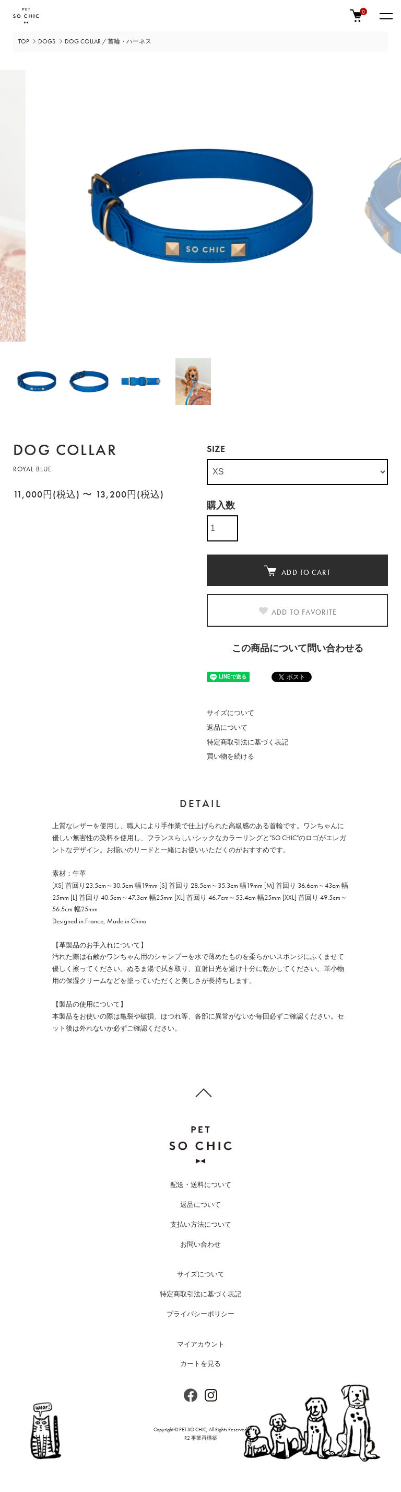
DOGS (46, 41)
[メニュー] (385, 15)
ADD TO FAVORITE (297, 611)
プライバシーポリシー (200, 1313)
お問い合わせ (200, 1244)
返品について (227, 727)
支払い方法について (200, 1224)
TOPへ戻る (200, 1092)
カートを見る (200, 1363)
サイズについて (230, 712)
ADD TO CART (297, 571)
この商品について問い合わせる (297, 648)
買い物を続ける (230, 756)
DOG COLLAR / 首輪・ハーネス (108, 41)
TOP (23, 41)
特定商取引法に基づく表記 (247, 742)
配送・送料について (200, 1184)
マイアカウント (201, 1344)
